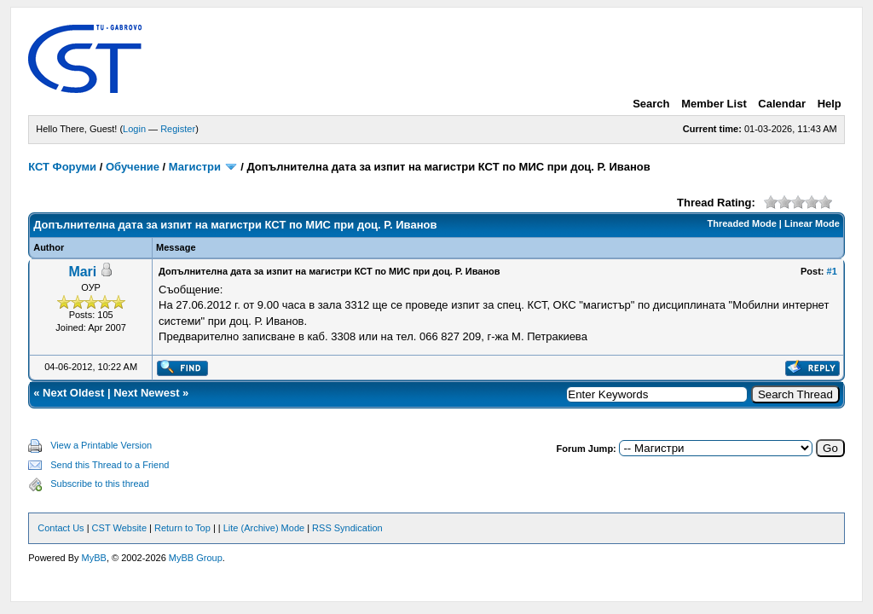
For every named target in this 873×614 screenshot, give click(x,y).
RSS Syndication (347, 528)
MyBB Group (196, 558)
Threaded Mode (742, 223)
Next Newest (146, 392)
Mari (82, 271)
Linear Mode (812, 223)
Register (177, 129)
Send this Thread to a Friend (109, 465)
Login (134, 129)
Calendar (782, 103)
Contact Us (61, 528)
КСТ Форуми (62, 166)
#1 (832, 271)
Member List (714, 103)
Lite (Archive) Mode (263, 528)
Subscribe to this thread (99, 483)
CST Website (119, 528)
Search (651, 103)
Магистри (195, 166)
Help (829, 103)
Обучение (132, 166)
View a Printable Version (101, 445)
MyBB (94, 558)
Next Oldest (73, 392)
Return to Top (182, 528)
